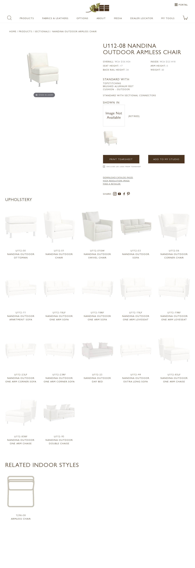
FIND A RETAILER (111, 184)
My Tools (168, 18)
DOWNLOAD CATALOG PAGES (118, 177)
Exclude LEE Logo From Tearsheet (124, 167)
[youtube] (120, 194)
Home (12, 31)
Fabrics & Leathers (55, 18)
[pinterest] (128, 194)
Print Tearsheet (121, 159)
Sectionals (42, 31)
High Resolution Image (116, 180)
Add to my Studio (166, 159)
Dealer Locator (141, 18)
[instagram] (115, 194)
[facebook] (124, 194)
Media (118, 18)
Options (82, 18)
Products (27, 18)
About (101, 18)
